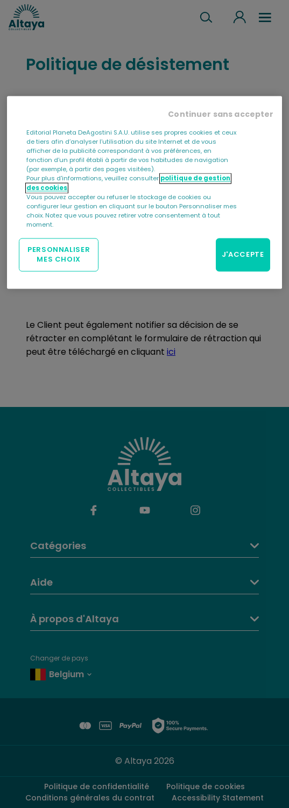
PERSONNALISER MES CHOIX (58, 254)
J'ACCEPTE (243, 254)
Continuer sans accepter (220, 114)
